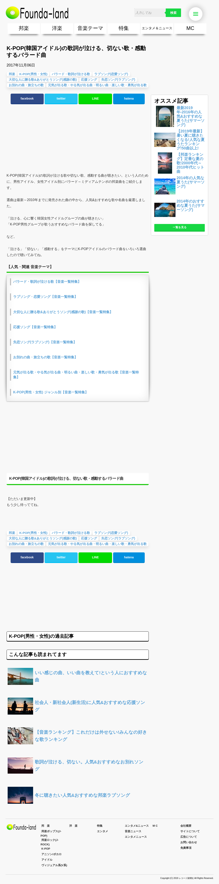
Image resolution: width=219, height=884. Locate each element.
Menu (197, 14)
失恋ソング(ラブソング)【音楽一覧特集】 (45, 342)
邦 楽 (45, 825)
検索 (173, 12)
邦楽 (24, 28)
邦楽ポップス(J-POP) (51, 833)
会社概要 (185, 825)
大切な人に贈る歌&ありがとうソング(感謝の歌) (43, 79)
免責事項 (185, 847)
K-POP (45, 848)
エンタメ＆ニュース (157, 28)
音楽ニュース (133, 831)
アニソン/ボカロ (51, 854)
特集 (124, 28)
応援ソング (89, 79)
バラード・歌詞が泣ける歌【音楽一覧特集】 (47, 281)
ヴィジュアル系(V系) (54, 865)
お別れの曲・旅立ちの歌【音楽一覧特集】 (45, 357)
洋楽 (57, 28)
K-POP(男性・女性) (33, 74)
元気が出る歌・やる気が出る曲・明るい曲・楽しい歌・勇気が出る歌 (97, 85)
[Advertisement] (78, 138)
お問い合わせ (188, 842)
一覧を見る (180, 227)
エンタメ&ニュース (137, 825)
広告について (188, 836)
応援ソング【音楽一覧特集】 (35, 327)
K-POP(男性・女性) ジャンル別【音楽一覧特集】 (50, 392)
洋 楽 (73, 825)
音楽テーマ (90, 28)
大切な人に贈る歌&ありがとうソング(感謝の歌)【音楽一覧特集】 (63, 312)
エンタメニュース (136, 836)
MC (190, 28)
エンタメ (102, 831)
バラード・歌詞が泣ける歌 (71, 74)
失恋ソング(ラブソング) (118, 79)
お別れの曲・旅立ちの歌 (26, 85)
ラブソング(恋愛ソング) (111, 74)
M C (155, 825)
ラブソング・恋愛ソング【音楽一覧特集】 (45, 296)
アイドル (46, 859)
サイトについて (190, 831)
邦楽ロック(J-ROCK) (50, 842)
